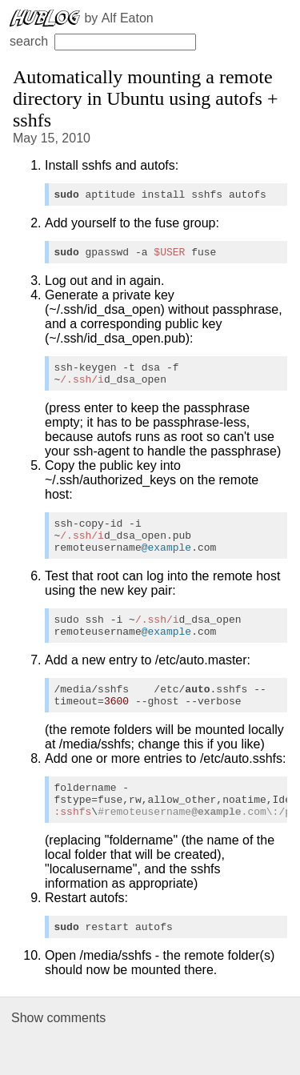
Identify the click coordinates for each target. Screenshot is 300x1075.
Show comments (58, 1054)
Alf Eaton (128, 18)
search (103, 41)
